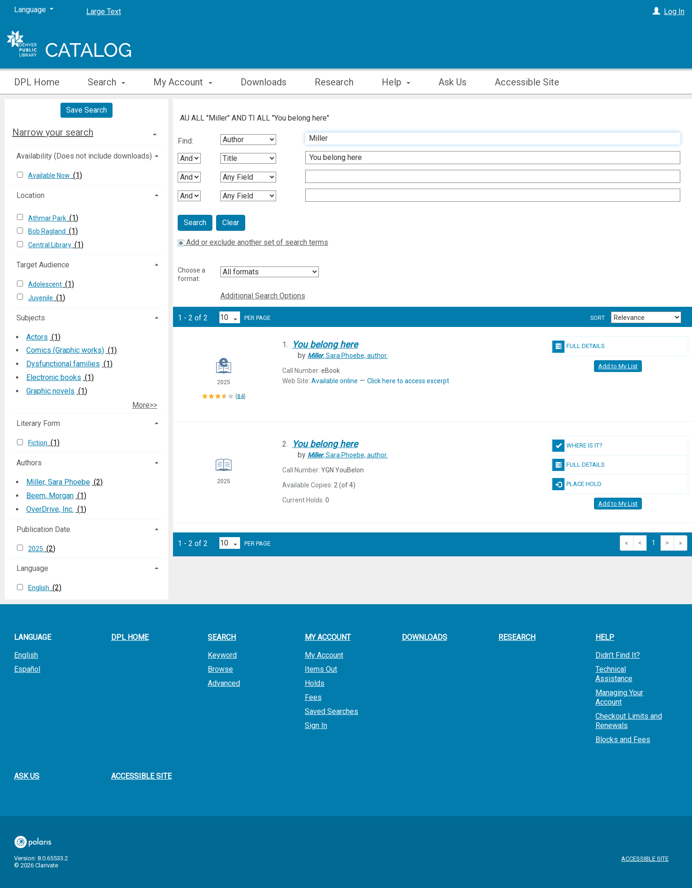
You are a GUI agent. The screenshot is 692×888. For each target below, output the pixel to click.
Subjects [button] (30, 317)
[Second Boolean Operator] (189, 177)
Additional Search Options (262, 295)
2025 (36, 549)
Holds (314, 683)
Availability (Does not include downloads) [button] (84, 156)
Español (27, 669)
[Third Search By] (248, 177)
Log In (674, 11)
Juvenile (41, 298)
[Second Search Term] (487, 157)
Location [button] (30, 195)
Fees (313, 697)
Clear (230, 222)
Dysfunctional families (63, 363)
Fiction (38, 443)
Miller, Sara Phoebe (58, 482)
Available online (334, 381)
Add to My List (618, 366)
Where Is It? (577, 446)
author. (348, 355)
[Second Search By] (248, 158)
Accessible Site (527, 82)
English (39, 588)
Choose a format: (191, 274)
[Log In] (656, 11)
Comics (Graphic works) (65, 350)
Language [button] (32, 568)
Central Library (50, 245)
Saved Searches (331, 711)
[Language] (33, 10)
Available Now (49, 175)
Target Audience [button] (42, 264)
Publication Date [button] (43, 529)
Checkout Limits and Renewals (628, 721)
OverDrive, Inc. (50, 509)
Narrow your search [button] (52, 132)
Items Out (321, 669)
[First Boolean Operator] (189, 158)
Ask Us (452, 82)
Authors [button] (29, 462)
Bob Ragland (47, 231)
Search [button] (106, 82)
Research (334, 82)
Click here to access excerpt (408, 381)
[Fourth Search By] (248, 195)
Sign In (316, 725)
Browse (220, 669)
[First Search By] (248, 139)
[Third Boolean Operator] (189, 195)
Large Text (103, 11)
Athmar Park (48, 218)
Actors (37, 337)
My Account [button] (182, 82)
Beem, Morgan (50, 495)
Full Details (578, 347)
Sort (597, 318)
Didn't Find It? (617, 655)
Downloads (263, 82)
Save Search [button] (86, 110)
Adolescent (45, 284)
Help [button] (396, 82)
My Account (324, 655)
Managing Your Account (619, 697)
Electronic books (53, 377)
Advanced (224, 683)
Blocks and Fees (622, 739)
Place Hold (577, 484)
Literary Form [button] (38, 423)
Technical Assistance (613, 674)
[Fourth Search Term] (487, 195)
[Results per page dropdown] (229, 317)
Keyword (222, 655)
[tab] (86, 132)
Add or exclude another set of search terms (253, 242)
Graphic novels (50, 391)
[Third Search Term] (487, 176)
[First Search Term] (488, 138)
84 (240, 396)
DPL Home (37, 82)
